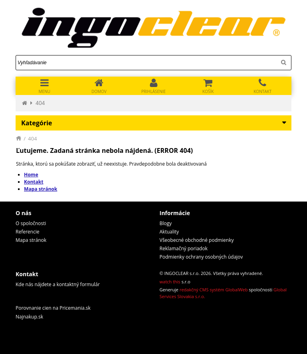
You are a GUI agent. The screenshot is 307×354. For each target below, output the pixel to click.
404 (40, 103)
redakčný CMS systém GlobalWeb (213, 290)
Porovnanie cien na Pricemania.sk (53, 308)
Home (31, 174)
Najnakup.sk (29, 316)
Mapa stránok (40, 189)
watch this (169, 282)
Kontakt (33, 181)
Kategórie (36, 123)
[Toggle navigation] (44, 86)
